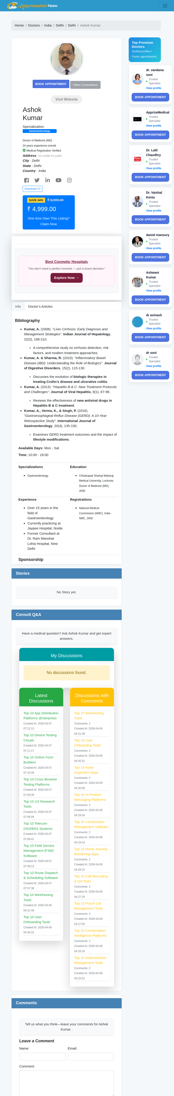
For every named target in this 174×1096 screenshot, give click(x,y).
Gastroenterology (39, 131)
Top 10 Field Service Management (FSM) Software (39, 851)
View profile (153, 88)
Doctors (34, 25)
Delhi (60, 25)
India (48, 25)
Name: (24, 1048)
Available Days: (30, 448)
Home (19, 25)
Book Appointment (51, 84)
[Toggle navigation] (165, 6)
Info (18, 306)
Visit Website (66, 99)
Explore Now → (66, 278)
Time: (22, 455)
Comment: (27, 1066)
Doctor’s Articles (40, 306)
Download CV (32, 188)
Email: (72, 1048)
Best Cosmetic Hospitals (66, 262)
